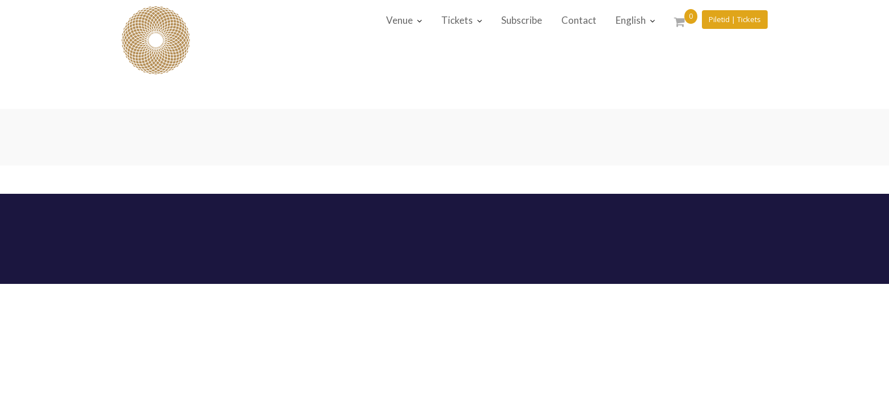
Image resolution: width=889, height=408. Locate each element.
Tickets (457, 20)
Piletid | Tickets (735, 19)
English (631, 20)
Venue (399, 20)
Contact (578, 20)
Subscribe (521, 20)
